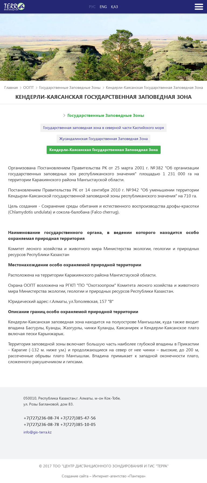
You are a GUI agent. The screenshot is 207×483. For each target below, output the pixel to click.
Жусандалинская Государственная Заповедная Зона (103, 138)
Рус (92, 7)
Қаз (114, 7)
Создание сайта (75, 475)
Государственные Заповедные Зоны (70, 87)
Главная (11, 87)
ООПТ (28, 87)
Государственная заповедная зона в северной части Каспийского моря (103, 127)
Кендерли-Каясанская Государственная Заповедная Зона (103, 149)
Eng (103, 7)
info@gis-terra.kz (37, 432)
